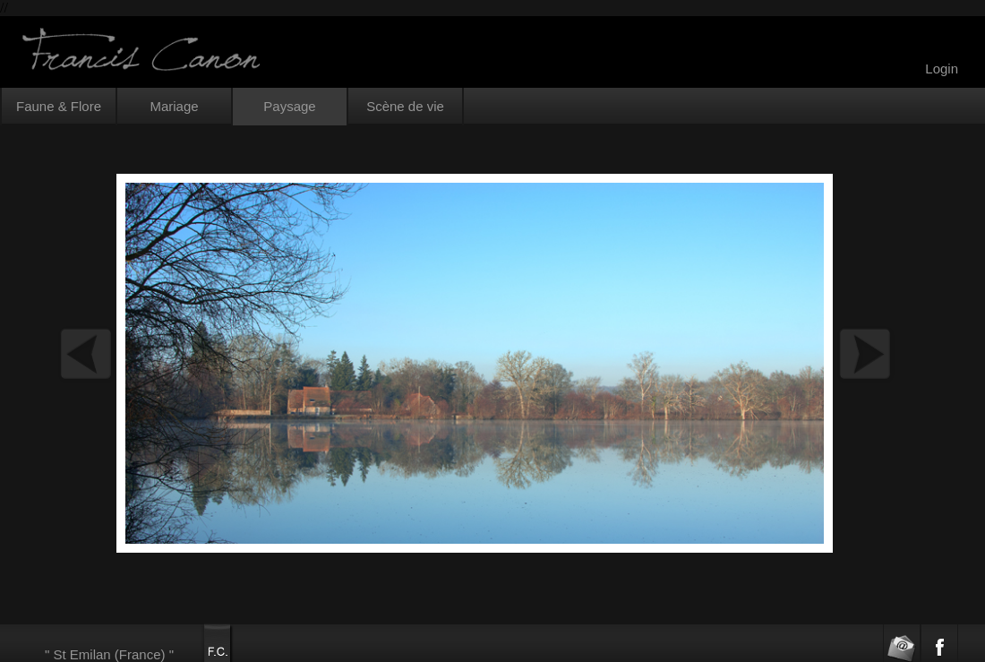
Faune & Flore (58, 106)
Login (941, 68)
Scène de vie (405, 106)
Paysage (289, 106)
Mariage (174, 106)
